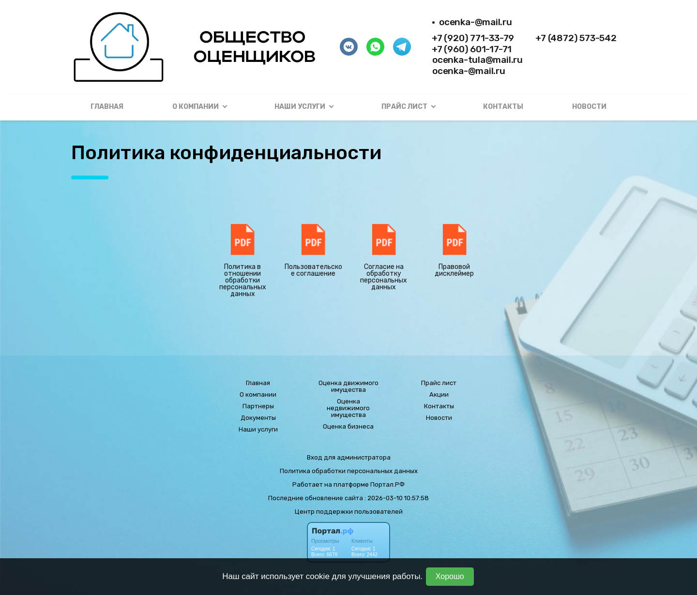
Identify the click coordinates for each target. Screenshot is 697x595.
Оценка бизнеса (348, 426)
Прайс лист (438, 383)
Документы (258, 418)
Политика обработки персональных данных (349, 471)
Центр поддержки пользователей (349, 511)
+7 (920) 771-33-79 (473, 38)
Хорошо (450, 576)
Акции (439, 394)
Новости (589, 107)
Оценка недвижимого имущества (348, 408)
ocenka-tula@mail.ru (477, 60)
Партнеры (258, 406)
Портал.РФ (387, 484)
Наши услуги (258, 429)
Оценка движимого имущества (348, 386)
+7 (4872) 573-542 (575, 38)
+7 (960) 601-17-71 (472, 49)
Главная (107, 107)
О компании (258, 394)
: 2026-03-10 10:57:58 (396, 498)
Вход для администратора (349, 457)
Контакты (503, 107)
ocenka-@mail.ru (475, 22)
